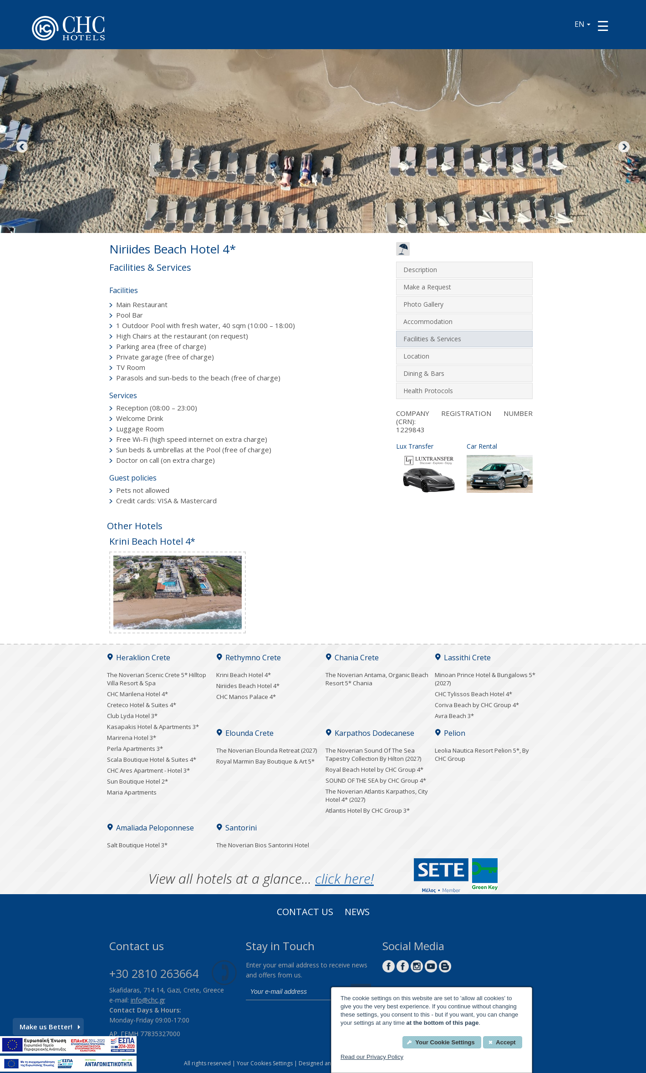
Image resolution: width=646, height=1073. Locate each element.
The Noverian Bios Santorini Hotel (262, 845)
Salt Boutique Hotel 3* (137, 845)
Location (416, 356)
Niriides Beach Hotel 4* (248, 686)
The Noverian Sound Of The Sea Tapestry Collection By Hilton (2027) (373, 754)
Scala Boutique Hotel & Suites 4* (151, 759)
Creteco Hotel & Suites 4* (141, 705)
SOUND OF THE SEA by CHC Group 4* (376, 780)
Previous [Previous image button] (23, 147)
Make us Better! (50, 1026)
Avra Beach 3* (454, 716)
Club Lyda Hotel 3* (132, 716)
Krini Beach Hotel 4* (243, 675)
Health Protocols (428, 390)
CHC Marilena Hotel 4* (137, 694)
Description (420, 269)
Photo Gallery (423, 304)
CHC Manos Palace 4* (246, 697)
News (357, 913)
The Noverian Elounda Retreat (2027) (266, 750)
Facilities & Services (432, 338)
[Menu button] (603, 25)
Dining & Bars (423, 373)
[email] (296, 992)
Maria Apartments (132, 792)
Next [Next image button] (623, 147)
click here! (344, 878)
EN (582, 24)
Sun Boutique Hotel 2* (137, 781)
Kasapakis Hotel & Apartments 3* (153, 727)
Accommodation (428, 321)
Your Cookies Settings (265, 1063)
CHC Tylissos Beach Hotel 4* (473, 694)
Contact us (305, 913)
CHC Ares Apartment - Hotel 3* (148, 770)
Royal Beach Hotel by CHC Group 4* (374, 769)
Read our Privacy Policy (372, 1056)
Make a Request (427, 287)
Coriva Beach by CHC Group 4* (477, 705)
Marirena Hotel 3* (131, 738)
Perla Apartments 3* (135, 748)
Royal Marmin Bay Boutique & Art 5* (265, 761)
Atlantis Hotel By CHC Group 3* (368, 810)
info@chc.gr (148, 1000)
